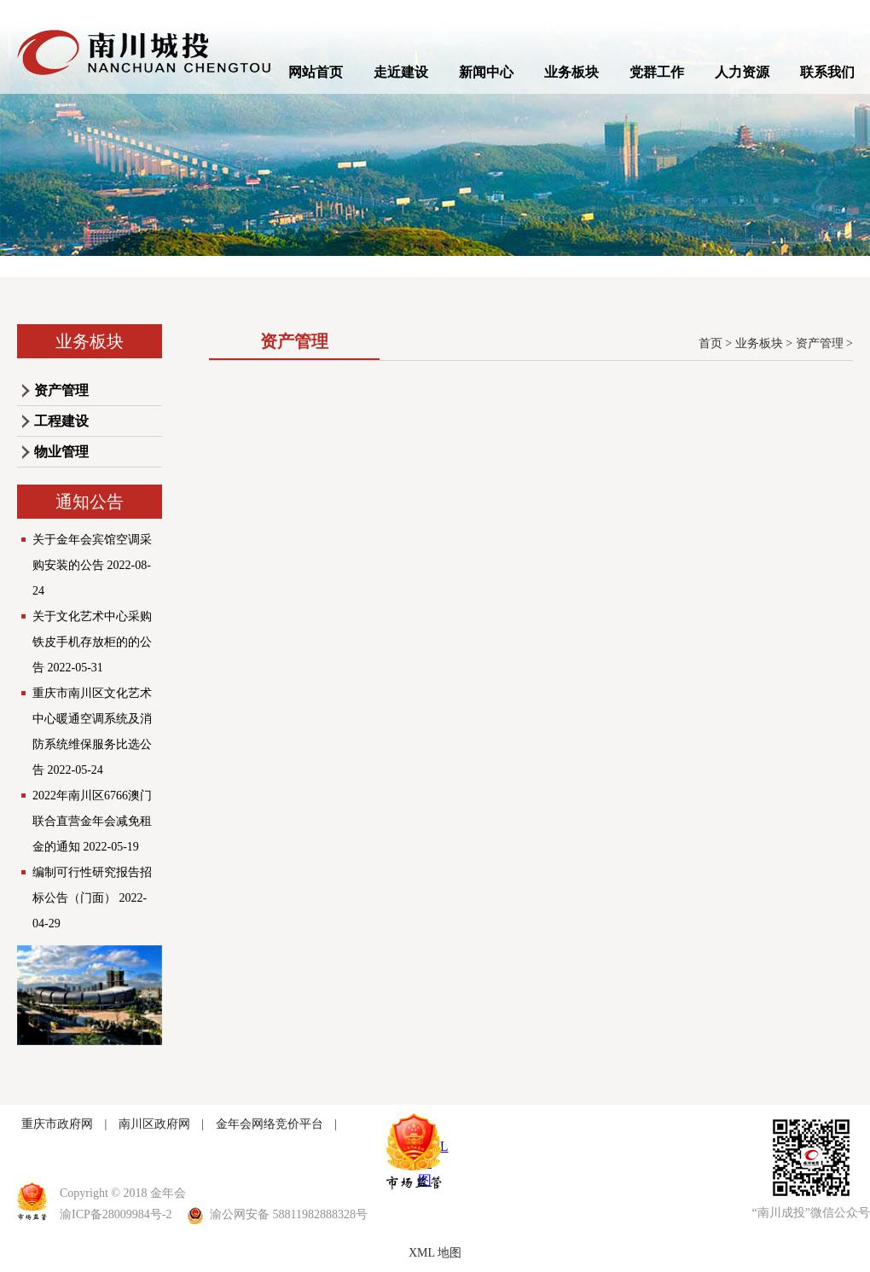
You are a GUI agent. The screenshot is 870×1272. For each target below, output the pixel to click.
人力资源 (742, 72)
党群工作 (656, 72)
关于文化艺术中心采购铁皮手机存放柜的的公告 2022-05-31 (92, 642)
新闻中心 (486, 72)
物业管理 (61, 451)
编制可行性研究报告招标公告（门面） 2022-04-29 (92, 898)
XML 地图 (435, 1252)
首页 (710, 343)
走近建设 (401, 72)
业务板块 (571, 72)
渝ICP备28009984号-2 (115, 1214)
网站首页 (315, 72)
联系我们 (827, 72)
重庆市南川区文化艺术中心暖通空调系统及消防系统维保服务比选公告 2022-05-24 (92, 731)
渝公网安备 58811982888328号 (278, 1214)
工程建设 (61, 421)
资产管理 (61, 390)
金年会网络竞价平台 (269, 1124)
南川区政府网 (154, 1124)
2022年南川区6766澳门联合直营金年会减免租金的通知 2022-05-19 (92, 821)
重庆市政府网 (57, 1124)
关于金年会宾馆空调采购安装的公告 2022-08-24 (92, 565)
